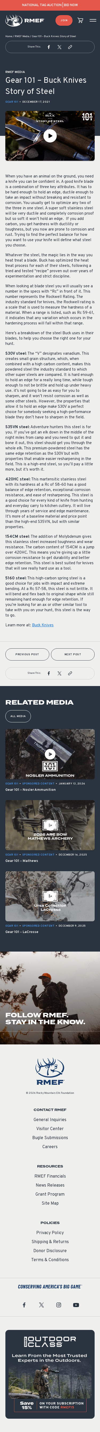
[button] (48, 47)
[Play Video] (50, 136)
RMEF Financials (50, 1176)
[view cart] (80, 20)
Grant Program (50, 1194)
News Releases (50, 1185)
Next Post (73, 654)
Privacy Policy (50, 1233)
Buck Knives (43, 625)
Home (8, 36)
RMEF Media (22, 36)
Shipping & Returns (50, 1242)
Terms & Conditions (50, 1260)
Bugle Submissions (50, 1138)
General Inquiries (50, 1120)
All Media (18, 716)
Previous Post (27, 654)
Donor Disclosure (50, 1251)
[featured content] (50, 1374)
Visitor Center (50, 1129)
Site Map (50, 1203)
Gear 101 (11, 102)
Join (64, 20)
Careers (50, 1147)
